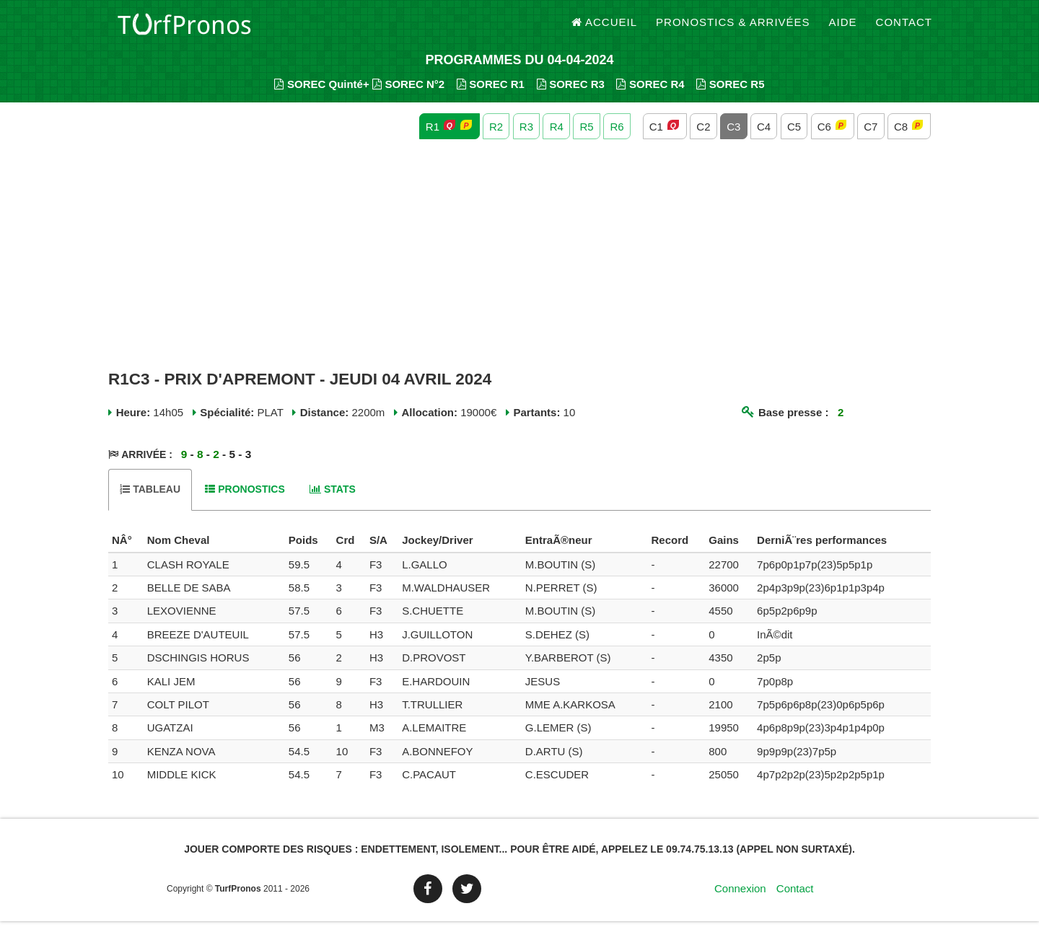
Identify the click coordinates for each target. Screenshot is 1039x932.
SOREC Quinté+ (321, 94)
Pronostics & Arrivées (733, 28)
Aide (843, 28)
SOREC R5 (730, 94)
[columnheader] (126, 551)
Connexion (740, 899)
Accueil (604, 28)
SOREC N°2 (408, 94)
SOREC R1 (491, 94)
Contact (904, 28)
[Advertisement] (519, 265)
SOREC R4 (650, 94)
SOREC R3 (571, 94)
